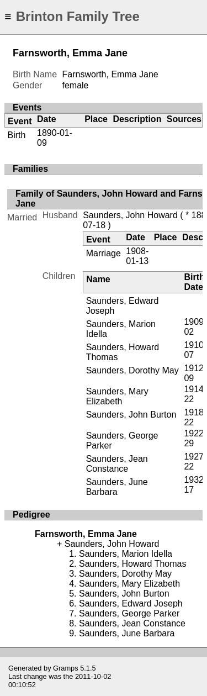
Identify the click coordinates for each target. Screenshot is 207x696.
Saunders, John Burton (131, 414)
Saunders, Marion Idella (125, 553)
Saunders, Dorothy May (132, 370)
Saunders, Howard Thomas (132, 563)
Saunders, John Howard (130, 215)
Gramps (65, 668)
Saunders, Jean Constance (117, 463)
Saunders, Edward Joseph (131, 603)
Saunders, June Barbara (117, 487)
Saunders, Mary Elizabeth (117, 396)
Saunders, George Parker (129, 613)
